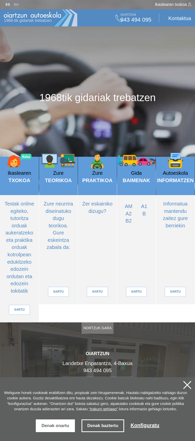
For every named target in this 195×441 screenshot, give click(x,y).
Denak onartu (55, 425)
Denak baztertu (102, 425)
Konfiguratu (145, 425)
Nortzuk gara (98, 328)
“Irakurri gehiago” (103, 409)
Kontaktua (179, 18)
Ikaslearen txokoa (173, 4)
